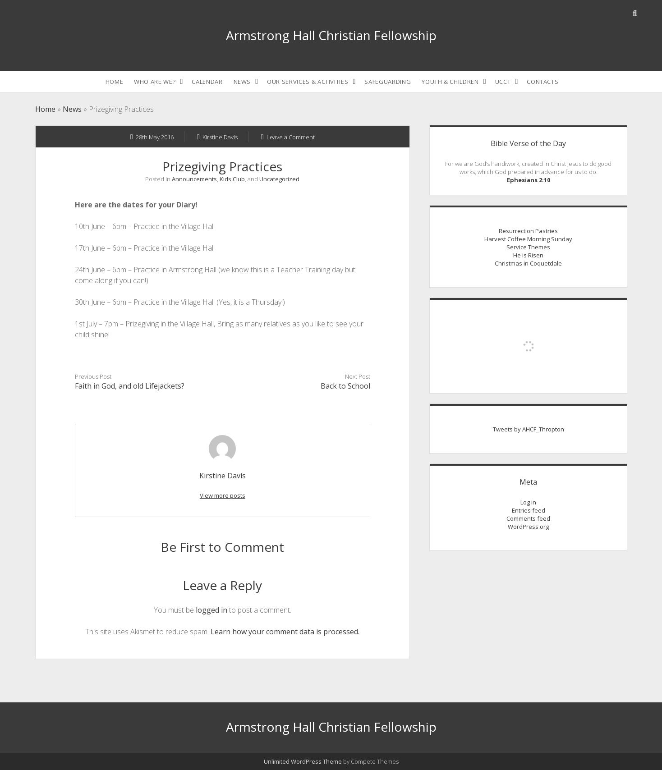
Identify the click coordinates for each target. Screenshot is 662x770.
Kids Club (232, 179)
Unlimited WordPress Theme (303, 761)
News (242, 82)
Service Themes (528, 247)
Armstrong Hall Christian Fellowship (331, 35)
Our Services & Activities (307, 82)
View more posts (222, 495)
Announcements (194, 179)
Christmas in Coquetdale (528, 263)
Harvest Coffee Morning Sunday (528, 239)
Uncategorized (279, 179)
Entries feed (528, 510)
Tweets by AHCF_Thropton (528, 429)
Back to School (345, 386)
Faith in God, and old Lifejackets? (129, 386)
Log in (528, 502)
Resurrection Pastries (528, 231)
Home (115, 82)
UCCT (503, 82)
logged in (211, 610)
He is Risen (528, 255)
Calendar (207, 82)
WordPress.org (528, 526)
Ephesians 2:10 (528, 180)
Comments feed (528, 518)
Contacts (542, 82)
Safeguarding (387, 82)
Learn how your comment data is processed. (285, 632)
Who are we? (154, 82)
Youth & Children (450, 82)
